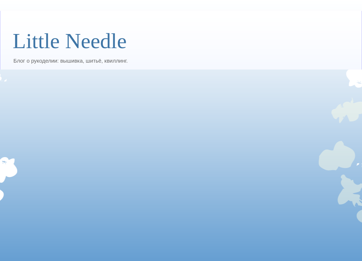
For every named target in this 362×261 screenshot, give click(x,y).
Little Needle (70, 41)
